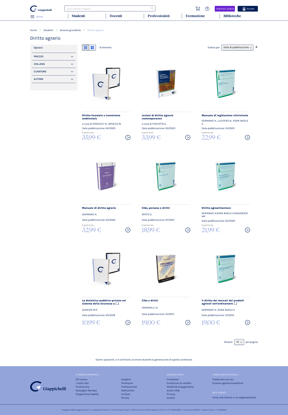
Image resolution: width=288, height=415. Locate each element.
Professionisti (159, 16)
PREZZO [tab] (38, 56)
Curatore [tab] (40, 71)
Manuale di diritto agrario (99, 208)
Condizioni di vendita (179, 383)
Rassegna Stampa (86, 390)
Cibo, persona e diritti (156, 208)
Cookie (171, 397)
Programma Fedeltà (87, 394)
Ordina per (214, 47)
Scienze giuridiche (70, 30)
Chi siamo (81, 379)
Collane (125, 394)
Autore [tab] (38, 79)
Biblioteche (232, 16)
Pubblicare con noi (223, 379)
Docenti (116, 16)
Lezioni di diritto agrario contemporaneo (157, 117)
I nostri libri (82, 383)
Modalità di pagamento (180, 386)
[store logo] (41, 9)
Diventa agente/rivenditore (227, 383)
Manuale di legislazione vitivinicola (225, 115)
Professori (127, 383)
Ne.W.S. (87, 410)
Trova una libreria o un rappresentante (234, 397)
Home (33, 30)
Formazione (195, 16)
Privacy (171, 394)
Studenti (78, 16)
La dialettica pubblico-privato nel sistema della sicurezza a (104, 302)
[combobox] (109, 8)
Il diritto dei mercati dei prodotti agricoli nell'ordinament (223, 302)
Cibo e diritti (150, 300)
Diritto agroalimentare (216, 208)
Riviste (125, 397)
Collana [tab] (39, 64)
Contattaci (173, 379)
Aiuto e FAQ (173, 390)
